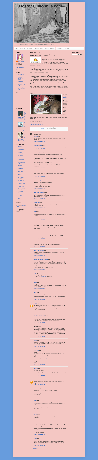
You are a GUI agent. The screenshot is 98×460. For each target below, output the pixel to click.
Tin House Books (21, 197)
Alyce (35, 423)
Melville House (21, 177)
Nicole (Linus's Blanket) (39, 192)
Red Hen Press (21, 189)
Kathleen (36, 136)
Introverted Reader (21, 76)
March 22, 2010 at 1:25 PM (39, 419)
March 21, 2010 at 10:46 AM (39, 269)
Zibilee (35, 438)
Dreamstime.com (19, 207)
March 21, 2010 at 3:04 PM (39, 346)
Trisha (35, 273)
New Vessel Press (21, 182)
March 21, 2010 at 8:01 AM (39, 167)
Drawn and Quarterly (20, 157)
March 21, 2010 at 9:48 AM (39, 255)
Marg (35, 211)
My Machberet (20, 81)
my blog (46, 358)
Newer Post (33, 450)
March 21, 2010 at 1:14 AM (39, 148)
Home (16, 48)
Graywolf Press (21, 166)
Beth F (35, 292)
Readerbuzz (20, 82)
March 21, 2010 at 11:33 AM (39, 288)
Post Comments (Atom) (40, 453)
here (45, 218)
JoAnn (35, 282)
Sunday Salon (40, 129)
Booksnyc (36, 368)
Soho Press (20, 195)
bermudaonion (37, 234)
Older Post (65, 450)
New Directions (21, 180)
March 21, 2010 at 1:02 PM (39, 322)
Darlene (35, 340)
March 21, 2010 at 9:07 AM (39, 207)
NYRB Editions (21, 178)
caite (35, 400)
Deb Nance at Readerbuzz (39, 315)
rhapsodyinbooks (37, 180)
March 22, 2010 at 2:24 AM (39, 396)
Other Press (20, 185)
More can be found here (36, 124)
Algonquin (20, 146)
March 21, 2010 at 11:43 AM (39, 299)
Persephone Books (21, 188)
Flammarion (20, 165)
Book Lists (59, 48)
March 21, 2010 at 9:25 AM (39, 230)
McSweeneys (20, 175)
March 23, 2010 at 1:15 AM (39, 434)
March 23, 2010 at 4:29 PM (39, 445)
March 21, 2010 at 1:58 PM (39, 336)
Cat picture (36, 129)
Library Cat (36, 350)
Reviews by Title (39, 48)
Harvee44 (36, 172)
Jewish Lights (20, 171)
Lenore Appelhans (38, 145)
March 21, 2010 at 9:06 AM (39, 188)
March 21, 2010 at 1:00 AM (39, 141)
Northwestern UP (21, 183)
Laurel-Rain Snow (37, 152)
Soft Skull (20, 194)
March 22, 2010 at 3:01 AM (39, 410)
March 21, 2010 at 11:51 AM (39, 311)
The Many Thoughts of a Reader (20, 78)
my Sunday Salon (40, 175)
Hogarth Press (21, 170)
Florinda (35, 303)
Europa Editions (21, 159)
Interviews (66, 48)
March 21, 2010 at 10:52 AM (39, 278)
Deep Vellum (20, 155)
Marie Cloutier (37, 202)
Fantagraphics (20, 161)
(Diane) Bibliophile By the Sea (40, 223)
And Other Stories (21, 148)
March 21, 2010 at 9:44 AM (39, 246)
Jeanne (35, 414)
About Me (22, 48)
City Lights (20, 152)
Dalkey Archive (21, 153)
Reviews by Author (49, 48)
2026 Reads (30, 48)
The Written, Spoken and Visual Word (21, 88)
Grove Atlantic (20, 168)
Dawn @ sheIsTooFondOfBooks (41, 259)
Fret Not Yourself (21, 74)
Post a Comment (35, 448)
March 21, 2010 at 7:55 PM (39, 375)
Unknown (36, 380)
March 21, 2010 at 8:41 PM (39, 384)
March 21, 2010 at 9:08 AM (39, 219)
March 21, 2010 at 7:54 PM (39, 364)
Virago (19, 198)
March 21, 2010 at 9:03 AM (39, 176)
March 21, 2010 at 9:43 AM (39, 238)
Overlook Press (21, 186)
